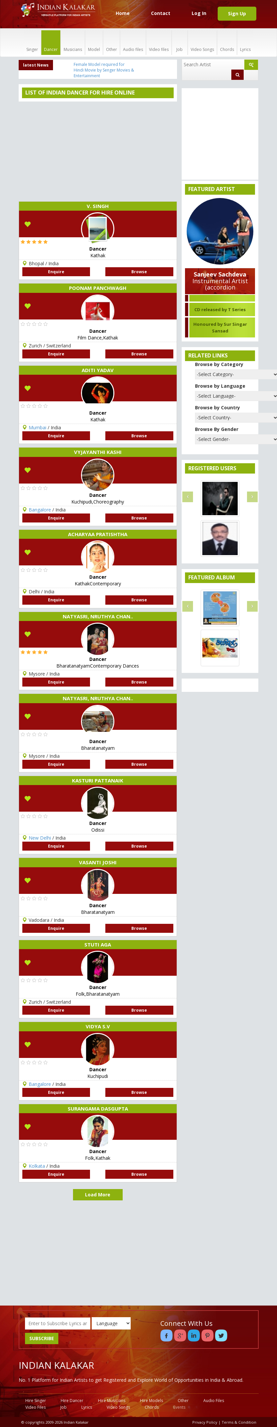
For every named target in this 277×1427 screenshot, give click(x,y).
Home (123, 13)
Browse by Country (217, 407)
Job (180, 42)
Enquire (56, 272)
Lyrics (245, 42)
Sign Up (237, 13)
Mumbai (37, 427)
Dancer (51, 42)
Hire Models (151, 1400)
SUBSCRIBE (41, 1338)
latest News (36, 65)
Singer (32, 42)
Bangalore (40, 510)
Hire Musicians (111, 1400)
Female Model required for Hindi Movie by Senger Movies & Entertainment (104, 70)
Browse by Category (219, 364)
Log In (199, 13)
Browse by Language (220, 386)
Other (111, 42)
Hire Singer (35, 1400)
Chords (227, 42)
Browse (139, 272)
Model (94, 42)
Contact (160, 13)
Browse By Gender (216, 429)
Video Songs (202, 42)
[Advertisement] (98, 151)
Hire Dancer (72, 1400)
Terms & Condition (239, 1422)
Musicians (73, 42)
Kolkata (37, 1166)
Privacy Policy (204, 1422)
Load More (97, 1194)
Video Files (35, 1407)
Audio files (133, 42)
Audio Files (213, 1400)
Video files (159, 42)
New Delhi (40, 838)
